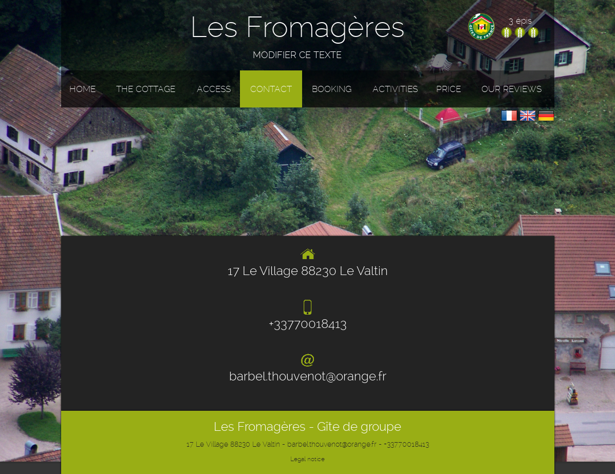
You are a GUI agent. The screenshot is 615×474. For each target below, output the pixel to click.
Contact (271, 89)
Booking (331, 89)
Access (214, 89)
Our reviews (511, 89)
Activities (395, 89)
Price (448, 89)
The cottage (145, 89)
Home (82, 89)
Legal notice (307, 459)
